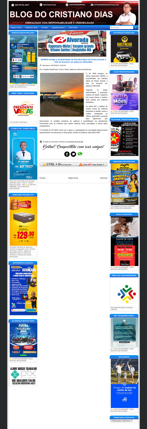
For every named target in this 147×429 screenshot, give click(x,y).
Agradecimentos (58, 27)
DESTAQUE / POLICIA (58, 65)
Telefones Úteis (31, 27)
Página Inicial (16, 27)
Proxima (42, 178)
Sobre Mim (73, 27)
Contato (45, 27)
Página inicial (73, 178)
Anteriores (104, 178)
